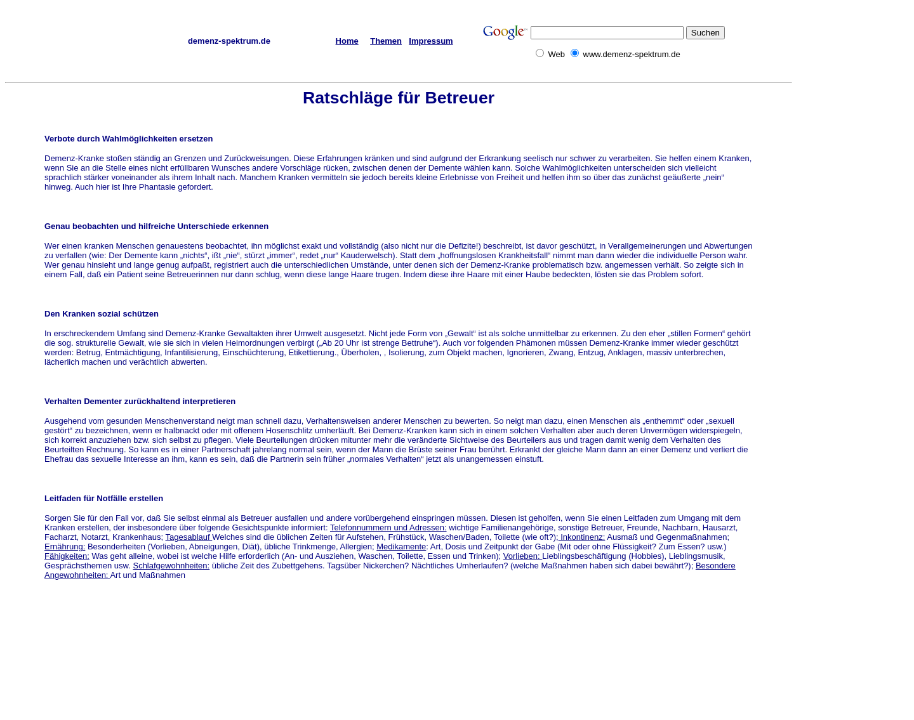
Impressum (431, 41)
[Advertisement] (858, 267)
